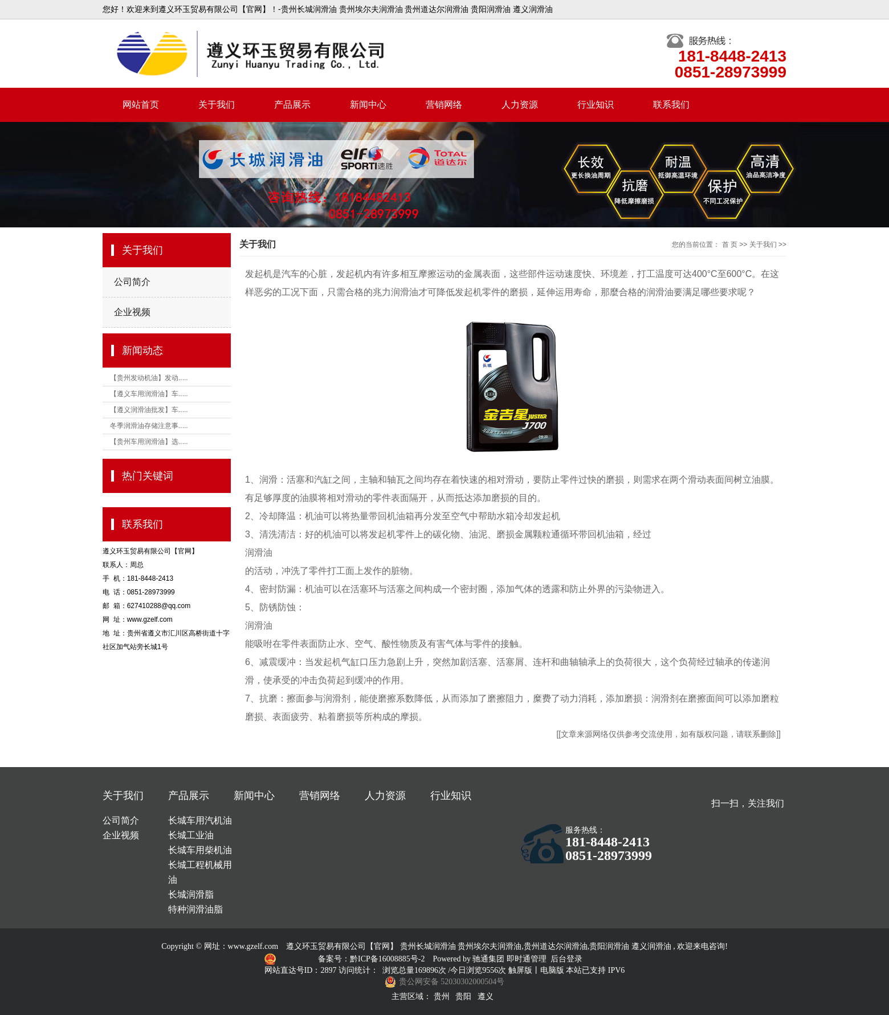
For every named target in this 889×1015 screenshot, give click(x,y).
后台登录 (566, 959)
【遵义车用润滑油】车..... (149, 394)
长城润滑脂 (191, 894)
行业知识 (595, 104)
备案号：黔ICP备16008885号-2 (372, 959)
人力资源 (519, 104)
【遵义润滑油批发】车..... (149, 410)
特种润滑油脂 (195, 909)
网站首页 (141, 104)
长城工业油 (191, 835)
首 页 (729, 244)
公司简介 (132, 282)
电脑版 (552, 970)
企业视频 (132, 312)
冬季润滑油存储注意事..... (149, 426)
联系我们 (671, 104)
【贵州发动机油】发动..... (149, 378)
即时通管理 (527, 959)
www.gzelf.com (253, 946)
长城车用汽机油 (200, 820)
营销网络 (444, 104)
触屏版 (520, 970)
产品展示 (292, 104)
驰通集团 (489, 959)
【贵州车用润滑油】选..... (149, 442)
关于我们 (216, 104)
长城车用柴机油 (200, 850)
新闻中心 (368, 104)
